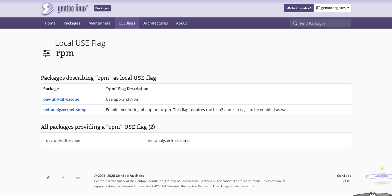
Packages (72, 23)
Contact (344, 175)
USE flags (127, 23)
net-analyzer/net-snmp (65, 109)
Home (50, 23)
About (181, 23)
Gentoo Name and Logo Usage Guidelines (215, 186)
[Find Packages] (325, 23)
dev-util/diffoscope (61, 99)
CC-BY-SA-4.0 (159, 186)
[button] (299, 8)
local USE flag (80, 43)
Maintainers (99, 23)
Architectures (155, 23)
